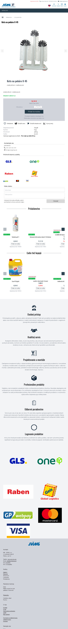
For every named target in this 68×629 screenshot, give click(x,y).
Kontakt (5, 607)
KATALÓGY (5, 10)
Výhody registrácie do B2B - (19, 136)
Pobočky (5, 574)
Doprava (5, 621)
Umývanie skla (17, 17)
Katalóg (5, 572)
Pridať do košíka (34, 112)
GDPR (4, 612)
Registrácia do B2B (34, 1)
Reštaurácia (9, 17)
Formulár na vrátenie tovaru (10, 618)
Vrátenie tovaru (7, 619)
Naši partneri (6, 614)
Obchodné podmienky (9, 611)
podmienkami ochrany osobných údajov (14, 202)
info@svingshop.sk (63, 1)
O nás (4, 609)
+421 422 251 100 (44, 1)
